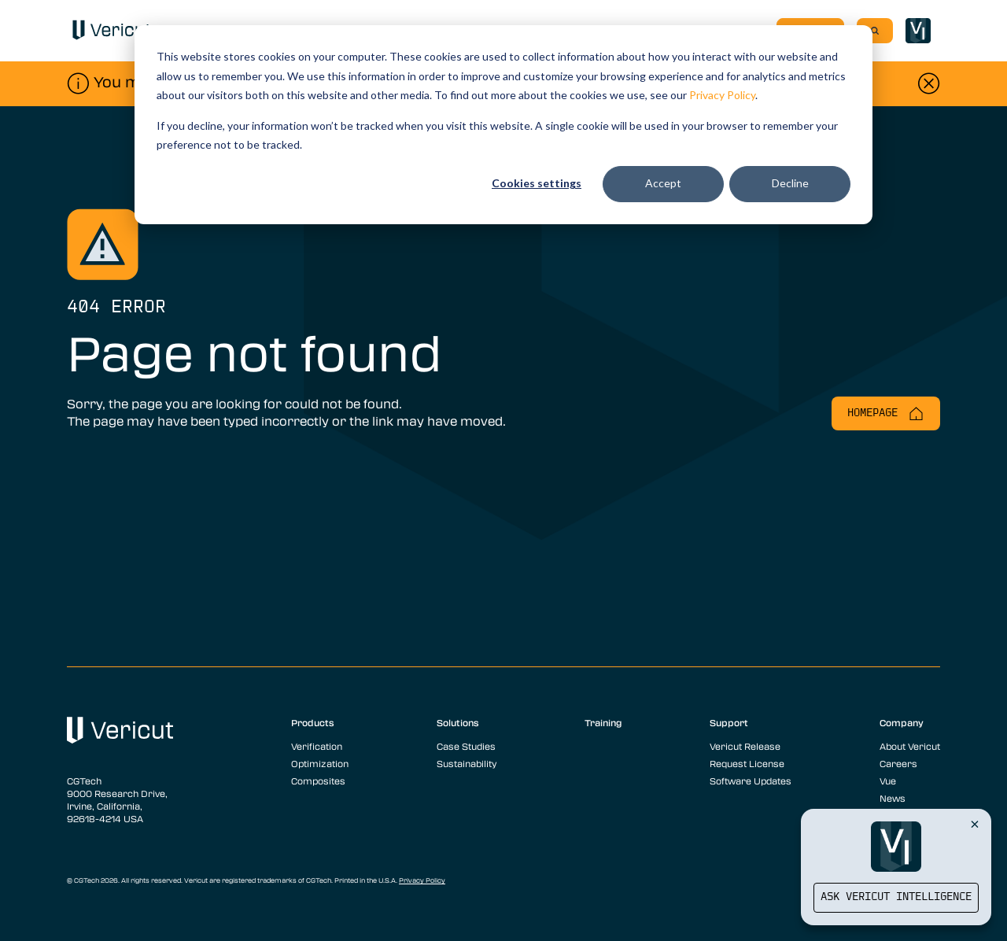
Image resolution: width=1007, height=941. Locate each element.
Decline (790, 183)
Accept (663, 183)
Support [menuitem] (729, 722)
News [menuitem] (893, 798)
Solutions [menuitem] (458, 722)
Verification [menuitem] (316, 746)
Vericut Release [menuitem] (745, 746)
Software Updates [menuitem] (750, 780)
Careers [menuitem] (898, 763)
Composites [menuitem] (318, 780)
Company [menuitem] (902, 722)
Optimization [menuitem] (320, 763)
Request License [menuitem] (747, 763)
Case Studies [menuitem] (466, 746)
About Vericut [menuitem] (910, 746)
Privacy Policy (722, 94)
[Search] (875, 30)
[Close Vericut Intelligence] (974, 824)
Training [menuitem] (603, 722)
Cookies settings (536, 183)
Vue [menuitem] (888, 780)
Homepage (885, 413)
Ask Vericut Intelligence (896, 897)
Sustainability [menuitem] (466, 763)
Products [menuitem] (312, 722)
